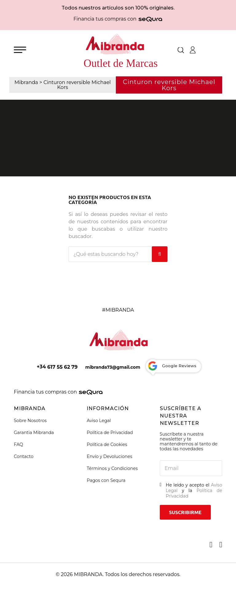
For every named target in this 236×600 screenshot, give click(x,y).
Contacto (23, 456)
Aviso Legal (99, 420)
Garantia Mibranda (34, 432)
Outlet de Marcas (121, 63)
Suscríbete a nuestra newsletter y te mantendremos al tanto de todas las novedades (189, 441)
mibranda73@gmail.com (112, 367)
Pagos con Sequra (106, 480)
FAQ (18, 444)
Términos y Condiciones (112, 468)
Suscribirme (185, 512)
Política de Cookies (107, 444)
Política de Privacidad (110, 432)
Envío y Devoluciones (109, 456)
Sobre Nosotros (30, 420)
